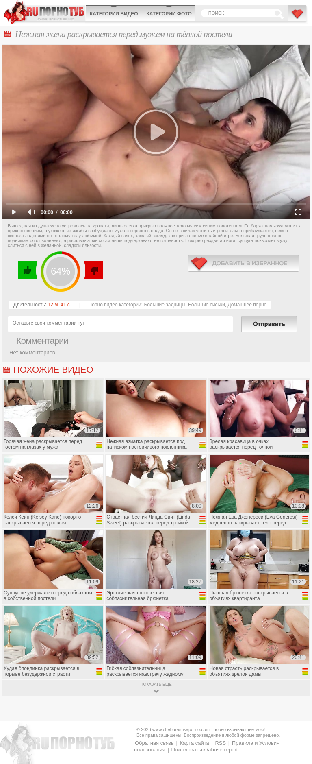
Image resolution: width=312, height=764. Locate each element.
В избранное (298, 17)
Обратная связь (154, 743)
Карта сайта (194, 743)
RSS (220, 743)
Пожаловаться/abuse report (204, 750)
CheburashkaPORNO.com (44, 12)
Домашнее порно (247, 305)
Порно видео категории (115, 305)
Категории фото (168, 14)
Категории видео (114, 14)
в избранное (243, 263)
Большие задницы (164, 305)
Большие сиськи (206, 305)
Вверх (296, 718)
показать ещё (155, 684)
